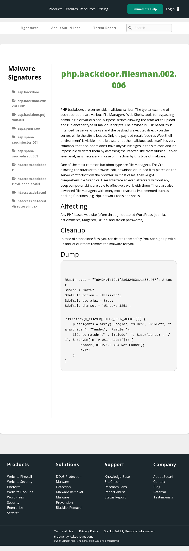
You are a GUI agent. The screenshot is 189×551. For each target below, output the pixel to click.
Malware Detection (63, 484)
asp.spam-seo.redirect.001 (25, 153)
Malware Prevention (64, 500)
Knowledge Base (117, 476)
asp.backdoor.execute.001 (29, 103)
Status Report (115, 497)
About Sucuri (163, 476)
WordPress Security (15, 500)
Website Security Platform (19, 484)
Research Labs (116, 487)
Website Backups (20, 492)
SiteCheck (112, 481)
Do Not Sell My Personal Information (129, 531)
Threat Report (104, 28)
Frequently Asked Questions (73, 536)
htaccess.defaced (32, 192)
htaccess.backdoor (29, 167)
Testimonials (163, 497)
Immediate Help (145, 9)
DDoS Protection (68, 476)
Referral (159, 492)
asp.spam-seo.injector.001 (25, 140)
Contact (159, 481)
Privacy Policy (88, 531)
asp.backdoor (28, 92)
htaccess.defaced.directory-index (29, 204)
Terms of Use (63, 531)
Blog (156, 487)
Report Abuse (115, 492)
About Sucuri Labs (65, 28)
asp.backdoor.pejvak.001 (28, 117)
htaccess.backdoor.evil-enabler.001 (29, 181)
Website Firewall (19, 476)
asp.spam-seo (29, 128)
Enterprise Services (15, 510)
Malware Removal (69, 492)
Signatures (29, 28)
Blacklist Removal (69, 507)
